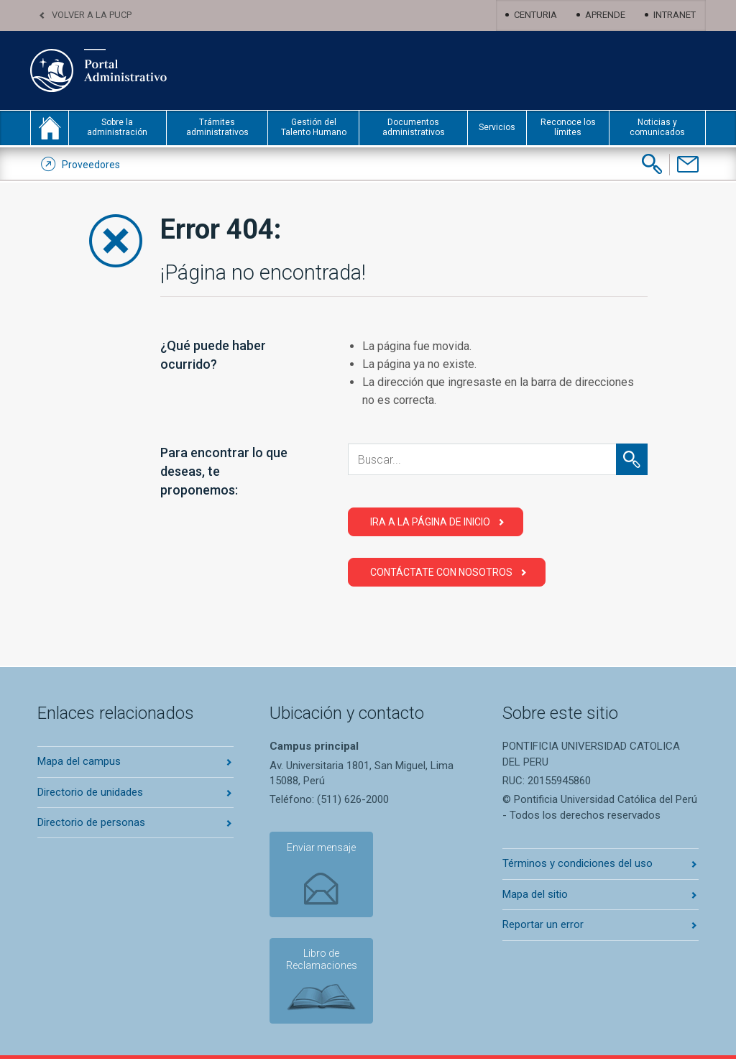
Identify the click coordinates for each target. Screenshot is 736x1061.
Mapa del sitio (535, 894)
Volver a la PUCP (92, 14)
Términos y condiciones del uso (577, 863)
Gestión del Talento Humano (313, 127)
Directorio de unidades (90, 792)
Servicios (497, 127)
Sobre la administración (117, 127)
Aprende (605, 14)
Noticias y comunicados (657, 127)
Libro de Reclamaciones (320, 961)
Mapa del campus (79, 761)
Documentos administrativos (413, 127)
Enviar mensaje (319, 848)
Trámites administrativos (217, 127)
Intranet (674, 14)
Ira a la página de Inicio (430, 522)
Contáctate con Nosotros (441, 572)
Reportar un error (543, 924)
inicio (49, 128)
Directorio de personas (91, 822)
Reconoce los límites (568, 127)
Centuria (535, 14)
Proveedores (91, 164)
